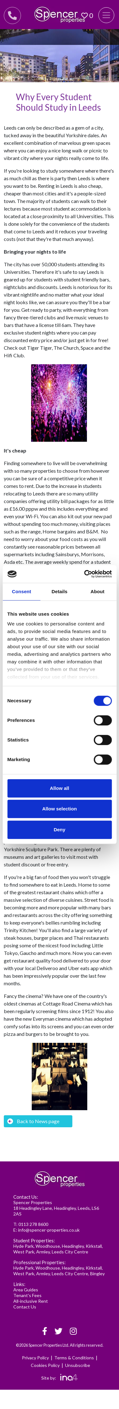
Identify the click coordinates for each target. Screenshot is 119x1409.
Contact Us (24, 1306)
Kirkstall (94, 1246)
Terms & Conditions (74, 1357)
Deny (59, 829)
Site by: (59, 1378)
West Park (23, 1251)
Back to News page (33, 1121)
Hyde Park (23, 1246)
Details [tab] (60, 591)
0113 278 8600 (33, 1224)
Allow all (59, 788)
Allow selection (59, 808)
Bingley (97, 1273)
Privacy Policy (35, 1357)
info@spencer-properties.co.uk (49, 1230)
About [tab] (97, 591)
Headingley (73, 1246)
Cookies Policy (45, 1365)
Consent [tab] (21, 591)
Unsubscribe (77, 1365)
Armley (43, 1251)
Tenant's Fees (27, 1295)
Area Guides (25, 1289)
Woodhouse (48, 1246)
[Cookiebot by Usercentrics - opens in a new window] (85, 574)
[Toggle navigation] (106, 15)
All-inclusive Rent (30, 1301)
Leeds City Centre (70, 1251)
